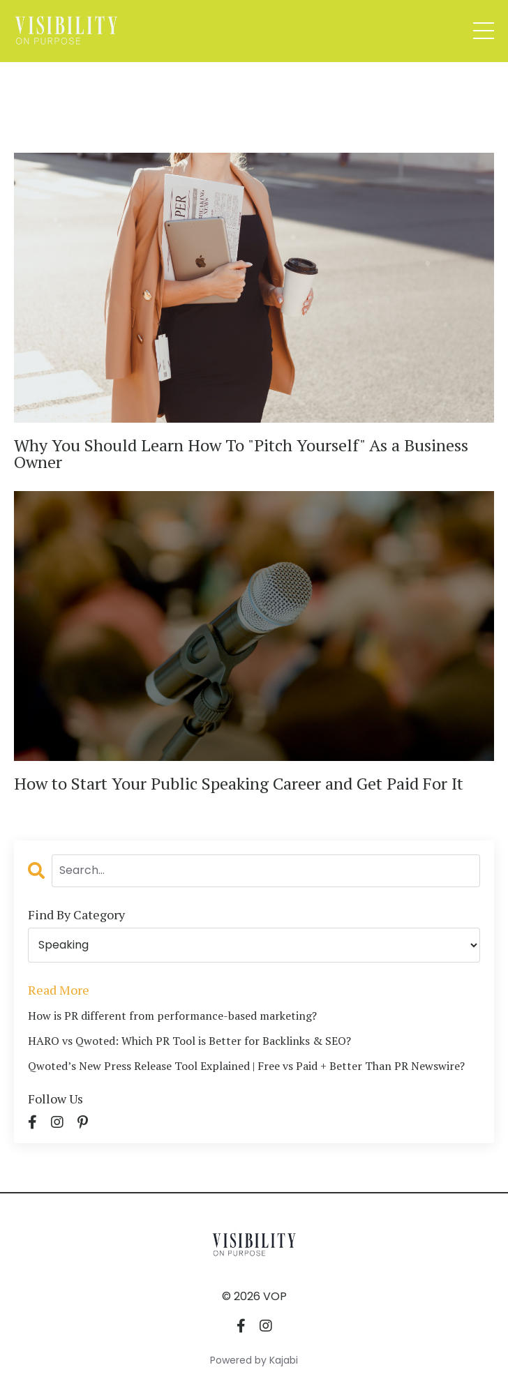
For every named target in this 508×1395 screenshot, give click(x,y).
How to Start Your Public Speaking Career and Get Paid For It (238, 783)
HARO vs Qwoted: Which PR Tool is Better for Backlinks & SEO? (189, 1040)
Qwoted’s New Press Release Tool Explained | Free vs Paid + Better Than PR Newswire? (246, 1065)
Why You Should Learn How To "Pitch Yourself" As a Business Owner (241, 453)
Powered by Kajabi (254, 1360)
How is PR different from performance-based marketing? (172, 1015)
